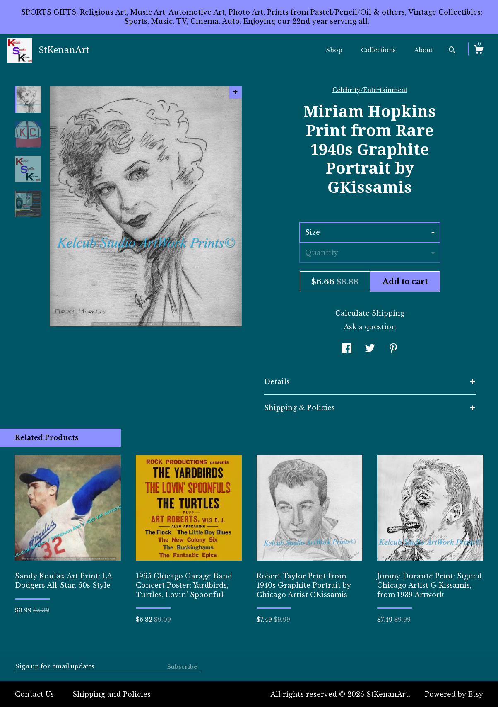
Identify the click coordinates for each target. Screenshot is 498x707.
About (423, 50)
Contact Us (34, 694)
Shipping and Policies (111, 694)
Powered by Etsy (454, 694)
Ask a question (370, 327)
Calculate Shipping (369, 313)
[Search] (452, 51)
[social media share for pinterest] (393, 349)
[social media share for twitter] (370, 349)
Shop (334, 50)
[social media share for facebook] (346, 349)
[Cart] (478, 50)
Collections (378, 50)
